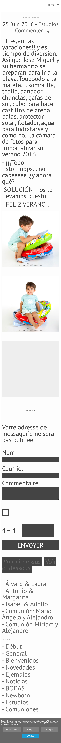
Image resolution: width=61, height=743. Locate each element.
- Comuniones (20, 709)
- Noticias (15, 681)
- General (14, 653)
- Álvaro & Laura (24, 584)
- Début (12, 646)
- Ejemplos (16, 674)
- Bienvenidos (20, 660)
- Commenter (28, 30)
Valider (30, 736)
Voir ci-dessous (29, 564)
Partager (30, 410)
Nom (8, 452)
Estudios (48, 24)
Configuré (30, 730)
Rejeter (49, 730)
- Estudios (15, 702)
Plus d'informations (12, 730)
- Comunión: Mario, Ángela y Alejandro (27, 614)
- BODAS (13, 688)
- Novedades (18, 667)
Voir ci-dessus (22, 561)
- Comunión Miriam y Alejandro (30, 627)
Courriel (12, 468)
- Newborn (16, 695)
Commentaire (20, 483)
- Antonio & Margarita (18, 594)
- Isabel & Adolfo (25, 604)
